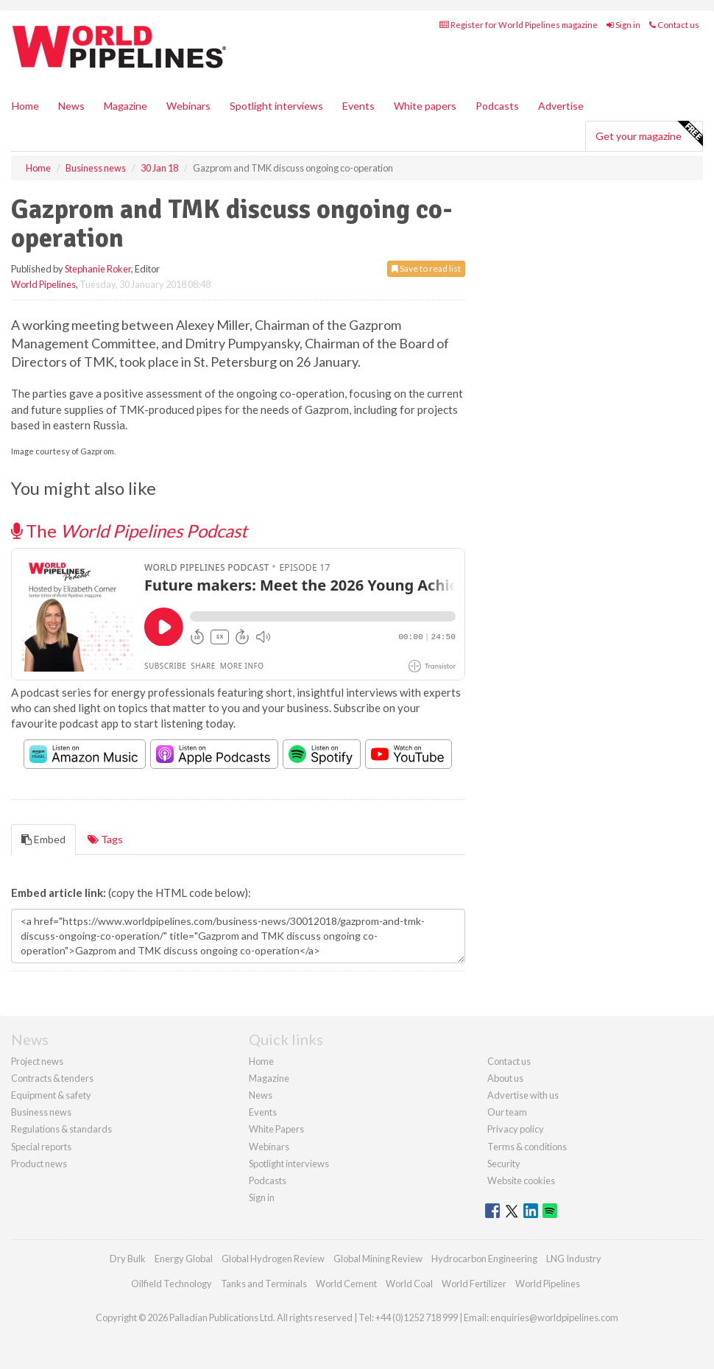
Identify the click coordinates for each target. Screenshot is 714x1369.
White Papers (276, 1129)
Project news (37, 1061)
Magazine (125, 105)
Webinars (188, 105)
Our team (507, 1112)
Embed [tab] (43, 839)
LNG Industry (573, 1258)
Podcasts (497, 105)
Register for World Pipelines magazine (518, 24)
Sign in (623, 24)
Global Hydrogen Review (273, 1258)
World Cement (346, 1283)
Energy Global (184, 1258)
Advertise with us (523, 1095)
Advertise (561, 105)
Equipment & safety (51, 1095)
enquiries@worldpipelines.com (554, 1317)
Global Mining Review (378, 1258)
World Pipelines (43, 284)
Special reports (41, 1146)
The (129, 530)
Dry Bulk (128, 1258)
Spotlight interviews (276, 105)
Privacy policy (515, 1129)
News (260, 1095)
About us (505, 1078)
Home (25, 105)
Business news (41, 1112)
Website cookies (521, 1180)
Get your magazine (648, 134)
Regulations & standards (61, 1129)
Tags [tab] (105, 839)
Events (358, 105)
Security (503, 1163)
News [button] (71, 105)
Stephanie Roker (98, 269)
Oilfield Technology (171, 1283)
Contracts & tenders (52, 1078)
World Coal (409, 1283)
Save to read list (426, 268)
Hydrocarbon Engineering (484, 1258)
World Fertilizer (474, 1283)
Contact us (674, 24)
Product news (39, 1163)
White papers (425, 105)
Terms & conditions (527, 1146)
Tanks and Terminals (264, 1283)
